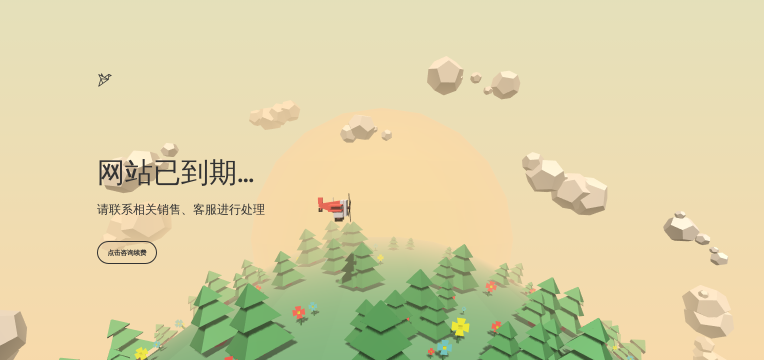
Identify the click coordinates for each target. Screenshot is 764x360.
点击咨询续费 (127, 252)
